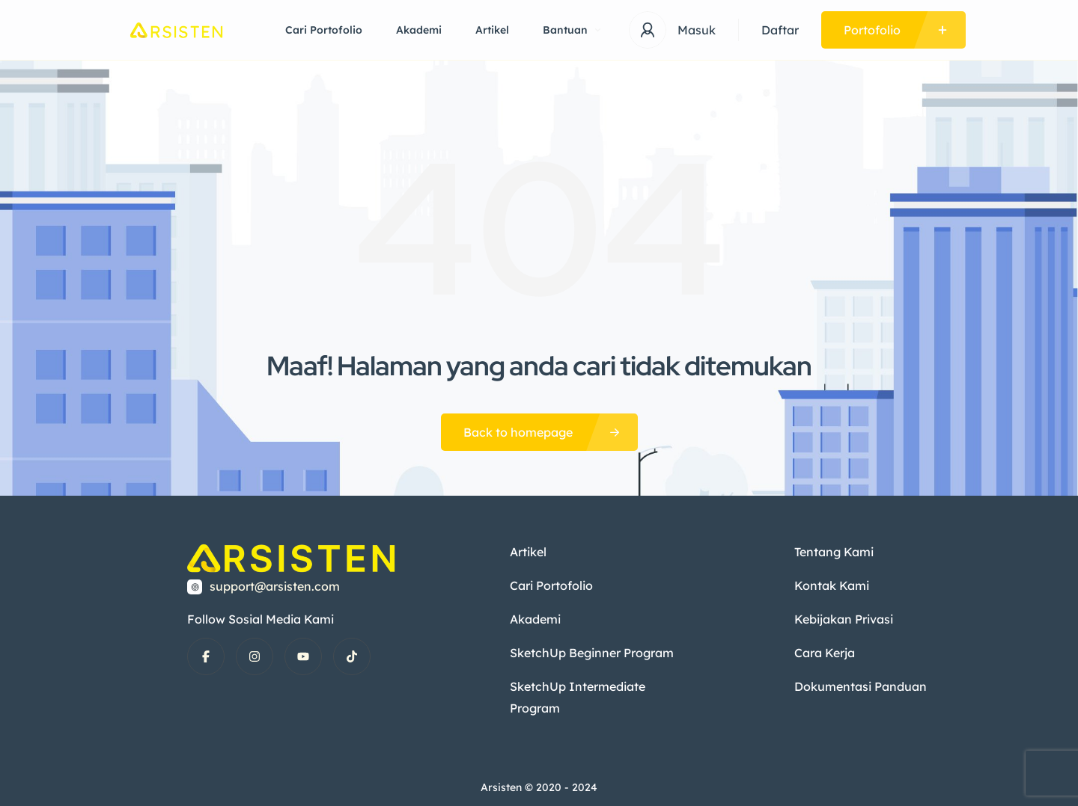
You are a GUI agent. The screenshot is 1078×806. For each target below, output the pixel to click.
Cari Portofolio (323, 30)
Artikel (492, 30)
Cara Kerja (824, 649)
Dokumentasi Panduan (860, 682)
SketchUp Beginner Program (591, 649)
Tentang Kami (833, 551)
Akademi (419, 30)
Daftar (780, 29)
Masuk (696, 29)
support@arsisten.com (275, 586)
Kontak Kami (831, 583)
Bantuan (571, 30)
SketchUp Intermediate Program (577, 693)
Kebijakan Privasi (843, 616)
